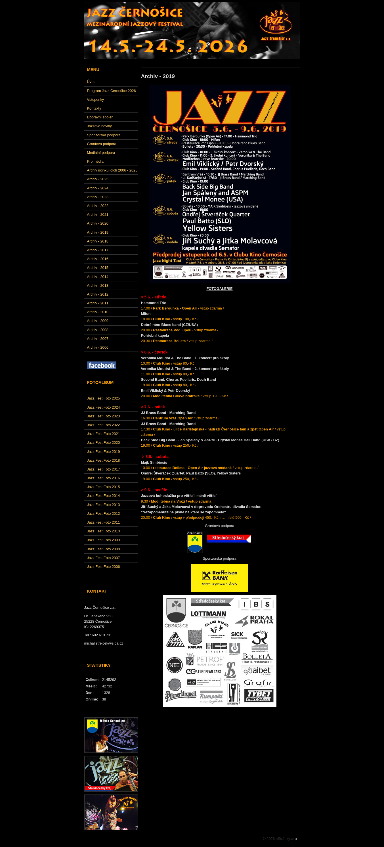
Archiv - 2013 (97, 285)
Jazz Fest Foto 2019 (103, 451)
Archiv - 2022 (97, 206)
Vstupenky (95, 99)
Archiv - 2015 (97, 267)
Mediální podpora (101, 152)
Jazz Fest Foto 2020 (103, 442)
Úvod (91, 82)
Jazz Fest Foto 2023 (103, 416)
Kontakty (94, 108)
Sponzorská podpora (104, 135)
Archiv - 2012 (97, 294)
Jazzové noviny (99, 126)
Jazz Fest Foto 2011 (103, 522)
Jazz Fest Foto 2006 (103, 566)
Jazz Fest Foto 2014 (103, 495)
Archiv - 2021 (97, 214)
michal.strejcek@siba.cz (103, 643)
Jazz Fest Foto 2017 (103, 469)
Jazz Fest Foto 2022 (103, 425)
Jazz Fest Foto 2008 (103, 549)
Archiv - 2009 (97, 321)
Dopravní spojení (101, 117)
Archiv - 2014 (97, 277)
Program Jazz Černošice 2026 (111, 91)
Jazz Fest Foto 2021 (103, 434)
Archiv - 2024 (97, 188)
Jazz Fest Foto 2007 (103, 558)
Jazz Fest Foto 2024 (103, 407)
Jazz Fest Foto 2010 (103, 531)
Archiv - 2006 (97, 347)
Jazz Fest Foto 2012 (103, 513)
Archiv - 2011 (97, 303)
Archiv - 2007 (97, 338)
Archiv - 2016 (97, 259)
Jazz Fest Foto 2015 (103, 487)
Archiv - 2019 (97, 232)
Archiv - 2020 (97, 223)
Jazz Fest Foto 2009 (103, 540)
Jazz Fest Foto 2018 (103, 460)
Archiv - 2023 (97, 197)
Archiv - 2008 (97, 330)
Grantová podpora (101, 144)
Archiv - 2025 (97, 179)
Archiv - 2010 (97, 312)
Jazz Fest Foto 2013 (103, 505)
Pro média (95, 161)
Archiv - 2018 (97, 241)
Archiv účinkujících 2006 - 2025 (112, 170)
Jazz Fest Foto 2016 (103, 478)
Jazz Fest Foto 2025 (103, 398)
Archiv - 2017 (97, 250)
